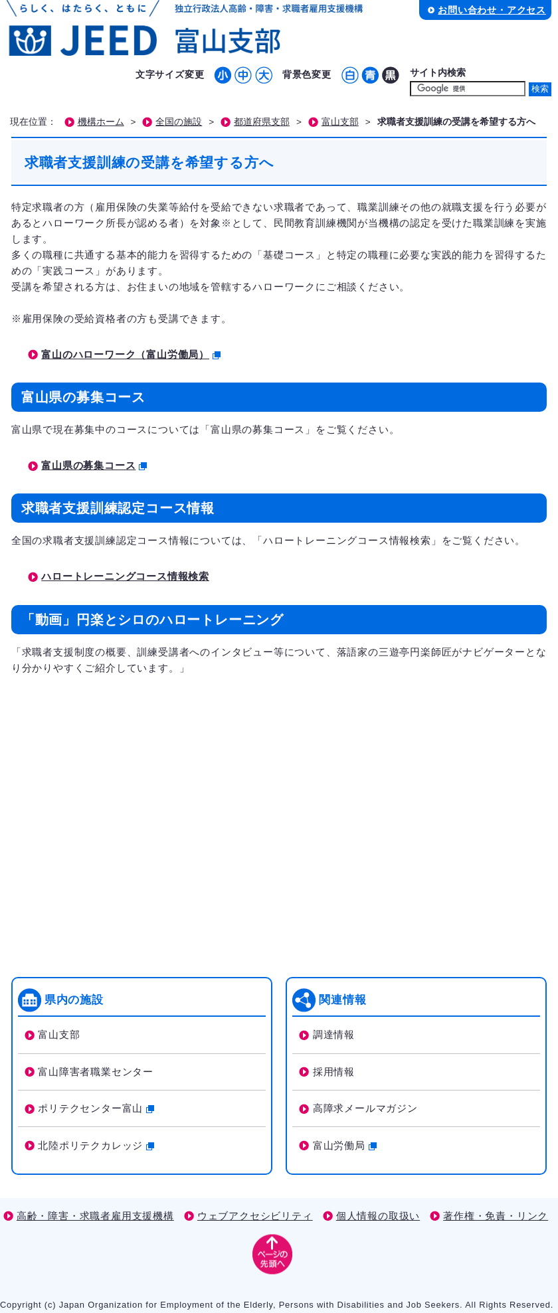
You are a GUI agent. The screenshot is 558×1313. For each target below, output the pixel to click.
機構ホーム (101, 122)
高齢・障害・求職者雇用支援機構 (95, 1215)
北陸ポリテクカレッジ (96, 1145)
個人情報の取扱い (378, 1215)
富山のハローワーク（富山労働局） (131, 354)
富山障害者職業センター (95, 1071)
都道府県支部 (262, 122)
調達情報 (334, 1034)
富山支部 (340, 122)
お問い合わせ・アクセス (492, 10)
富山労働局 (345, 1145)
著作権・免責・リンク (495, 1215)
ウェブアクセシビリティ (255, 1215)
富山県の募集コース (94, 465)
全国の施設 (178, 122)
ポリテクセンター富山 (96, 1108)
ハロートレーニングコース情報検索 (125, 576)
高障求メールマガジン (365, 1108)
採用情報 (334, 1071)
